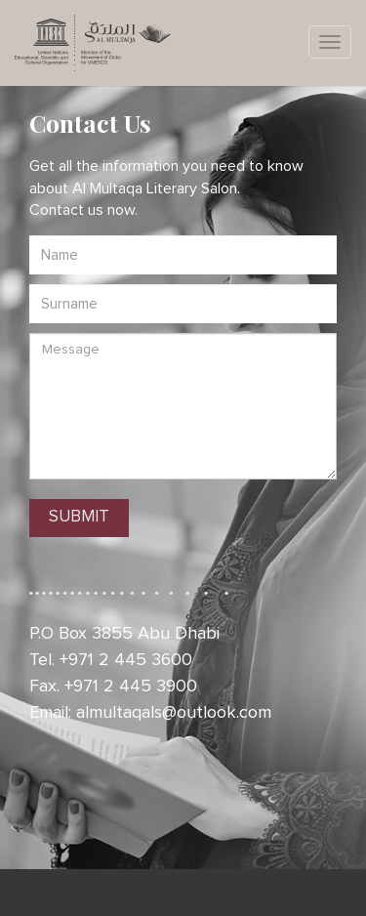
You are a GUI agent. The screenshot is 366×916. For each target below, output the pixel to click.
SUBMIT (79, 517)
